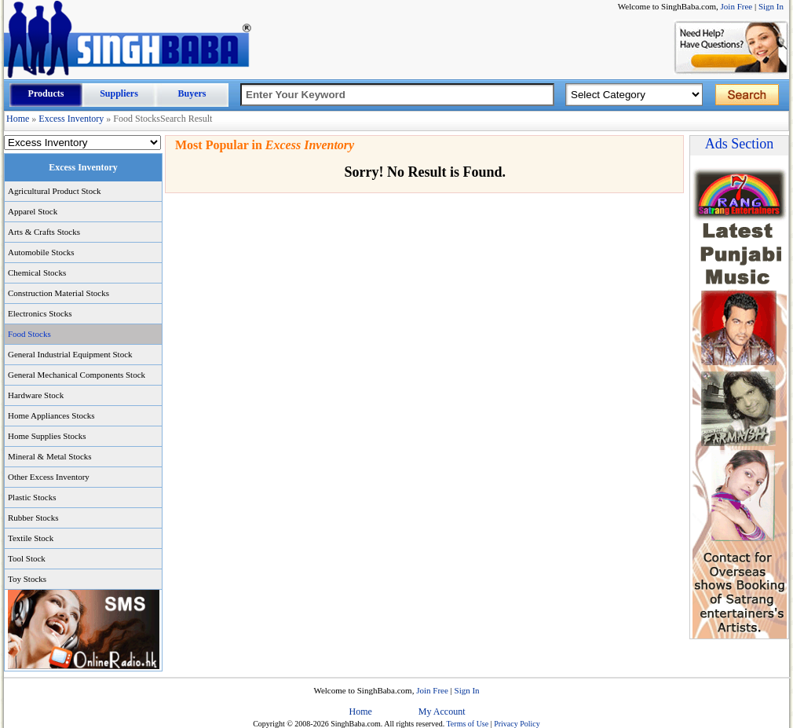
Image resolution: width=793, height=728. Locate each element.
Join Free (737, 6)
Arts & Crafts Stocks (44, 231)
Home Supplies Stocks (47, 436)
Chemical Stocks (37, 272)
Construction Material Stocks (58, 293)
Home (17, 118)
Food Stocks (29, 333)
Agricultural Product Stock (54, 191)
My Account (442, 711)
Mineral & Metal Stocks (50, 456)
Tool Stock (27, 558)
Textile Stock (30, 538)
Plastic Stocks (32, 497)
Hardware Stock (36, 395)
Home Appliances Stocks (51, 415)
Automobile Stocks (41, 252)
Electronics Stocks (40, 313)
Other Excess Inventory (49, 476)
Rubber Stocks (33, 517)
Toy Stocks (27, 578)
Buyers (192, 93)
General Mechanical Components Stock (76, 374)
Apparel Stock (32, 211)
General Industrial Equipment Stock (70, 354)
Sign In (771, 6)
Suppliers (119, 93)
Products (46, 93)
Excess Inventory (71, 118)
